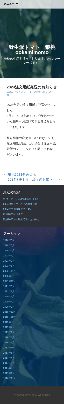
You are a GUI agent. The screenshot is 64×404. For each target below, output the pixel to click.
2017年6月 (9, 352)
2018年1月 (9, 342)
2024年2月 (9, 250)
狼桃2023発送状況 (19, 174)
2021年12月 (9, 281)
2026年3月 (9, 240)
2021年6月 (9, 286)
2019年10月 (9, 317)
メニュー (9, 3)
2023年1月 (9, 265)
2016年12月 (9, 378)
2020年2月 (9, 306)
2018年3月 (9, 337)
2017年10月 (9, 347)
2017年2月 (9, 368)
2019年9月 (9, 322)
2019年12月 (9, 311)
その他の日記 (39, 91)
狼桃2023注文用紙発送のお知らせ (21, 219)
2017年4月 (9, 357)
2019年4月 (9, 327)
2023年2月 (9, 260)
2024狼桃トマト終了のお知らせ (34, 179)
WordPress (44, 394)
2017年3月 (9, 363)
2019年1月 (9, 332)
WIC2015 (19, 394)
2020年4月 (9, 301)
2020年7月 (9, 296)
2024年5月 (9, 245)
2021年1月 (9, 291)
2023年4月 (9, 255)
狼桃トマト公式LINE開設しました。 (22, 198)
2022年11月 (9, 271)
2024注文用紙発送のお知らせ (19, 209)
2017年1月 (9, 373)
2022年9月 (9, 276)
